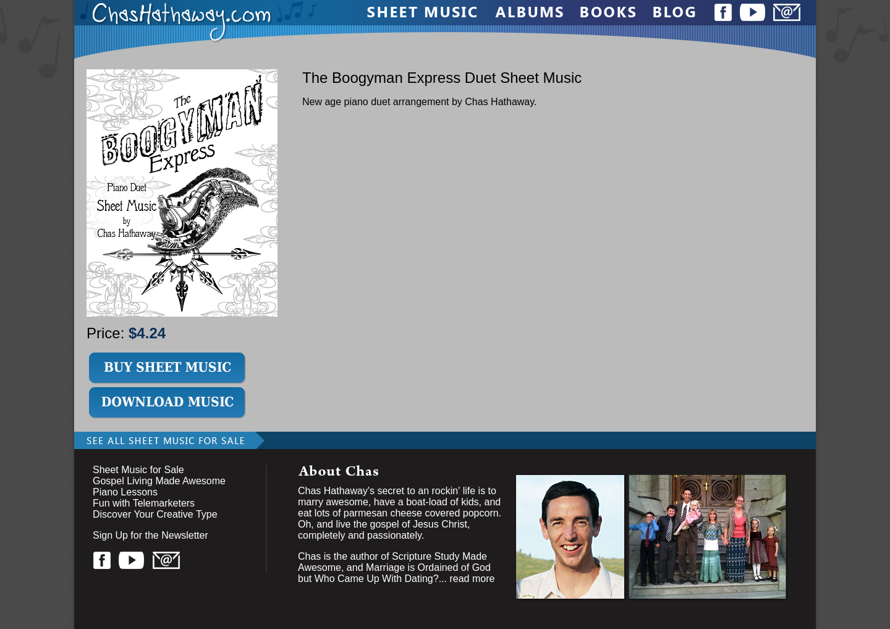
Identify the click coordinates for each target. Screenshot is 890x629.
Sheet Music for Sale (138, 469)
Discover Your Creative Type (155, 514)
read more (471, 578)
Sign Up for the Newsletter (150, 535)
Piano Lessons (125, 492)
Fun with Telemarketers (144, 503)
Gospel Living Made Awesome (159, 481)
